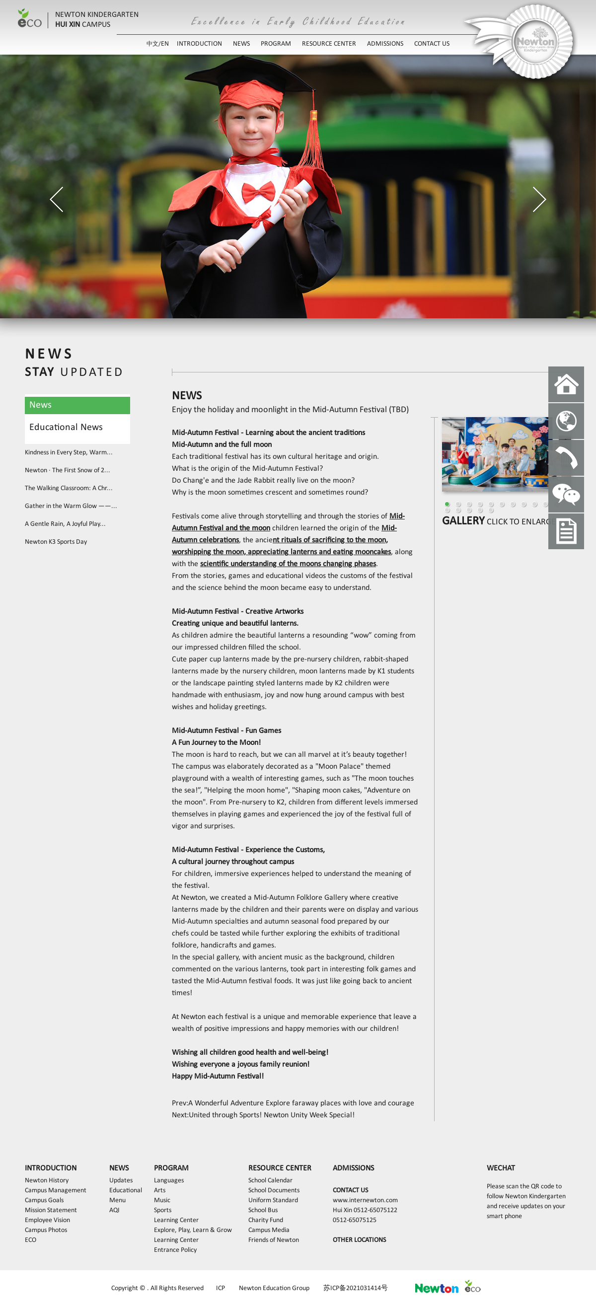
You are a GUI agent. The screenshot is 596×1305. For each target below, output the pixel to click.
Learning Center (176, 1220)
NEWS (241, 44)
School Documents (273, 1190)
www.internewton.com (365, 1200)
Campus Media (269, 1230)
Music (162, 1200)
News (40, 405)
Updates (121, 1180)
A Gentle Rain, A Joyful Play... (65, 524)
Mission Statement (51, 1210)
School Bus (263, 1210)
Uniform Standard (273, 1200)
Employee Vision (47, 1220)
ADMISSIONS (385, 44)
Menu (117, 1200)
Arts (159, 1190)
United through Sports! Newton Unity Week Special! (272, 1115)
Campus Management (55, 1190)
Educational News (66, 428)
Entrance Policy (175, 1250)
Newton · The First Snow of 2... (67, 470)
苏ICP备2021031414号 (355, 1288)
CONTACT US (431, 44)
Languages (169, 1180)
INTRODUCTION (199, 44)
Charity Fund (265, 1220)
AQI (114, 1210)
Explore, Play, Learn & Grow (193, 1230)
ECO (30, 1240)
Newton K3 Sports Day (56, 542)
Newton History (47, 1180)
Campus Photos (46, 1230)
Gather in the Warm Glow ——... (71, 506)
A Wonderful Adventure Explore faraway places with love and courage (301, 1103)
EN (165, 44)
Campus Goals (44, 1200)
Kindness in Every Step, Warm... (69, 452)
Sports (162, 1210)
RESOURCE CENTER (329, 44)
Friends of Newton (273, 1240)
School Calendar (270, 1180)
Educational (125, 1190)
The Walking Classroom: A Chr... (69, 488)
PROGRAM (276, 44)
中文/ (154, 44)
